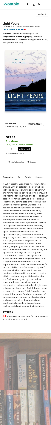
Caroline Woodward (15, 29)
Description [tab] (8, 177)
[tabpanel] (25, 254)
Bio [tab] (19, 177)
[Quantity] (11, 149)
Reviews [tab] (39, 177)
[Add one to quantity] (15, 149)
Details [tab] (28, 177)
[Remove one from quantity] (8, 149)
